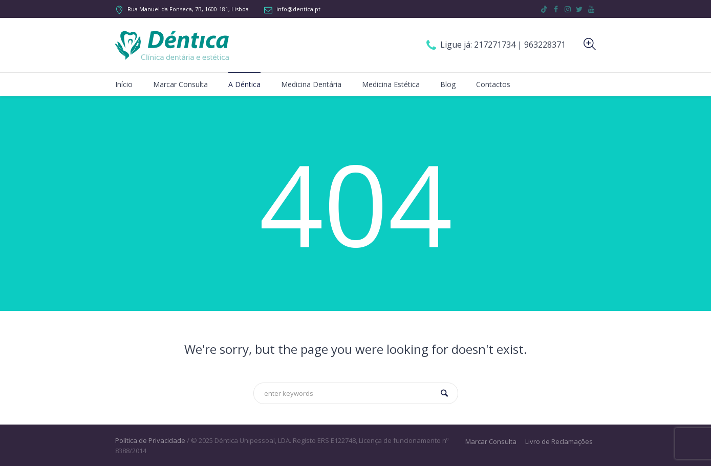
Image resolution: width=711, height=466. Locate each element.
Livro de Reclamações (559, 441)
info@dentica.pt (298, 9)
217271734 (496, 44)
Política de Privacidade (150, 440)
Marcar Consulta (490, 441)
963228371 (545, 44)
